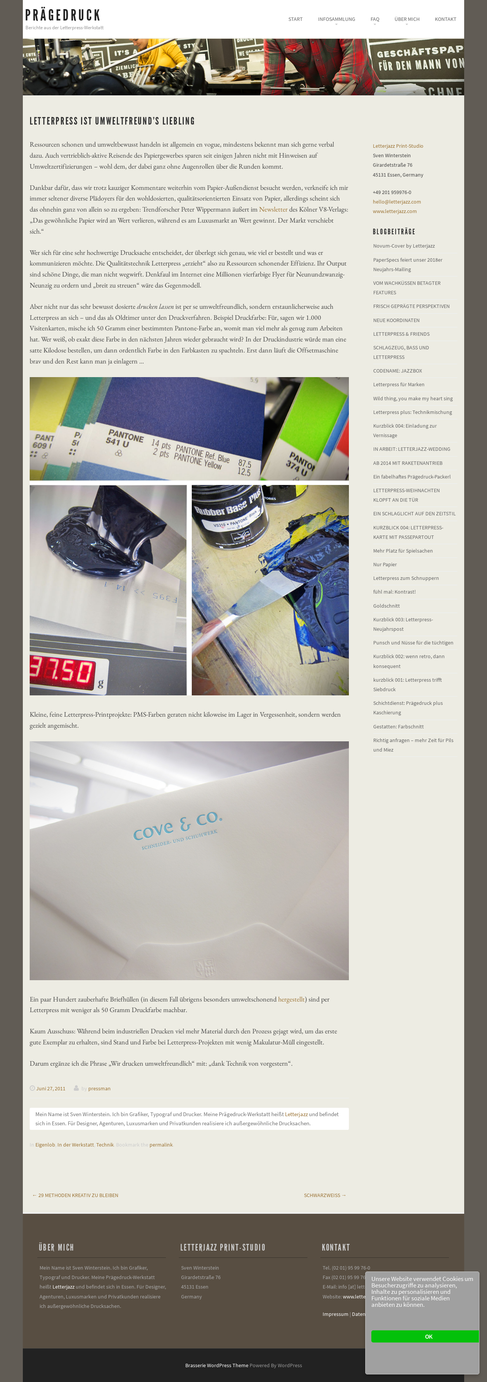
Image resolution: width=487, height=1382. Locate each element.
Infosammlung (336, 19)
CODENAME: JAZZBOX (397, 370)
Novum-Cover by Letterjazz (404, 245)
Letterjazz (296, 1114)
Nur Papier (385, 564)
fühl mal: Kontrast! (394, 591)
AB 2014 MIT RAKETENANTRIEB (407, 463)
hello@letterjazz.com (397, 201)
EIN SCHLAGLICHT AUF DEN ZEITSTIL (414, 513)
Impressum (336, 1314)
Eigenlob (45, 1144)
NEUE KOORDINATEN (396, 320)
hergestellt (291, 999)
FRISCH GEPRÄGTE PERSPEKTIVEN (411, 306)
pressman (99, 1088)
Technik (105, 1144)
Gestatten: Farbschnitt (398, 726)
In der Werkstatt (75, 1144)
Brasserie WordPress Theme (216, 1365)
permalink (161, 1144)
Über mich (407, 19)
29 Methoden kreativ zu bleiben (75, 1195)
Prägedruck (63, 15)
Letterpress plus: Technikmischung (412, 412)
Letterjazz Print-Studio (398, 145)
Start (295, 19)
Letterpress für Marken (399, 384)
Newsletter (273, 209)
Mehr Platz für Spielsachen (403, 550)
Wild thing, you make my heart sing (413, 398)
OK (428, 1336)
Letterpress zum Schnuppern (406, 578)
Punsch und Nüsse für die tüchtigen (413, 642)
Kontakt (446, 19)
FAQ (375, 19)
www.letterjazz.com (395, 211)
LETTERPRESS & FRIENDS (401, 333)
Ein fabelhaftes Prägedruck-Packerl (412, 476)
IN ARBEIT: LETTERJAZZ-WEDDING (411, 448)
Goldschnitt (386, 605)
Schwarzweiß (325, 1195)
